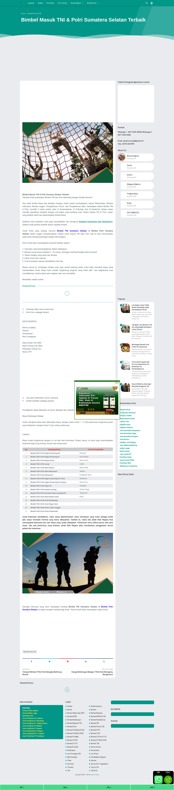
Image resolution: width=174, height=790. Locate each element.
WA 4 (152, 787)
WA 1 (22, 787)
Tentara (70, 767)
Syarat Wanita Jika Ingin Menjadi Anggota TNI (141, 385)
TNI (68, 771)
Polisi (69, 760)
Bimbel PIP (95, 723)
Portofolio (50, 3)
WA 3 (109, 787)
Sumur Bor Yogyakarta (99, 764)
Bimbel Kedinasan (74, 720)
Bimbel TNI (95, 743)
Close (117, 383)
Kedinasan (71, 750)
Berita (69, 710)
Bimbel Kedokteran (98, 720)
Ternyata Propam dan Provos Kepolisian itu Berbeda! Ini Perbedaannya (140, 365)
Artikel (40, 3)
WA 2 (65, 787)
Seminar (70, 764)
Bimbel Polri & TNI (30, 652)
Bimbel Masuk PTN (74, 723)
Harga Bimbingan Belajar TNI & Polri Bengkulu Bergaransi (92, 673)
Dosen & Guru (96, 747)
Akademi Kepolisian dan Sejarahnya (95, 222)
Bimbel (93, 710)
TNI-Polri (94, 771)
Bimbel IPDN (72, 716)
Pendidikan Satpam (98, 757)
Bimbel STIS (95, 733)
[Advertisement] (87, 60)
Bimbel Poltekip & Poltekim (75, 730)
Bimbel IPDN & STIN (98, 716)
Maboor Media (95, 774)
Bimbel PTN (95, 730)
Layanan (31, 3)
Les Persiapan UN (74, 754)
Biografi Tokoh (72, 747)
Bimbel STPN (72, 740)
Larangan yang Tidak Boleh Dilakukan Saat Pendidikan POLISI (140, 307)
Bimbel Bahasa (96, 713)
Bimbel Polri (91, 3)
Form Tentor (62, 3)
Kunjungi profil (131, 158)
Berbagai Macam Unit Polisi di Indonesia (140, 345)
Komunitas (95, 750)
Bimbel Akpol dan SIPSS (75, 713)
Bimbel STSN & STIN (98, 740)
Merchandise (72, 757)
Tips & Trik (95, 767)
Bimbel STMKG (73, 737)
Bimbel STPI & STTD (98, 737)
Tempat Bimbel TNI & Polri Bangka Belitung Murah (42, 673)
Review (93, 760)
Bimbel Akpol (76, 3)
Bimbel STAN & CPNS (75, 733)
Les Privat (94, 754)
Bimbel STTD (72, 743)
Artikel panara (96, 706)
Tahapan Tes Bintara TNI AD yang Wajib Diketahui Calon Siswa (142, 327)
